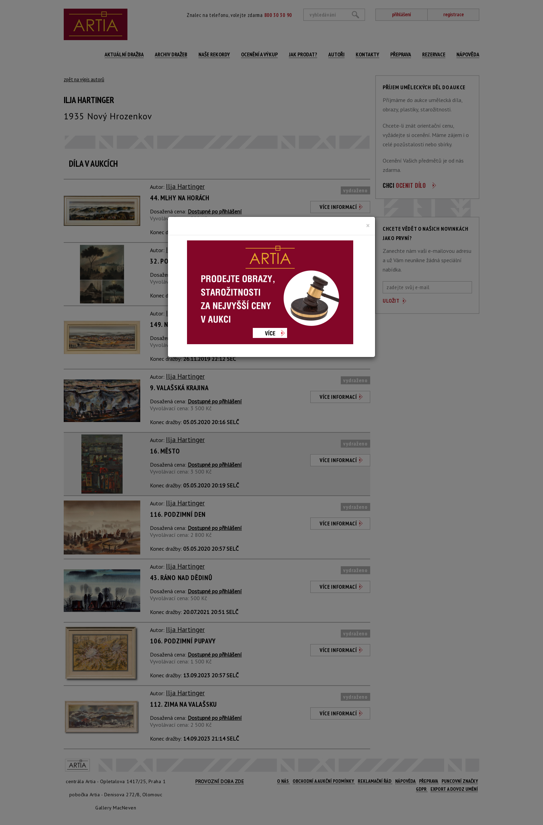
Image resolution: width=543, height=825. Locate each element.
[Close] (368, 225)
